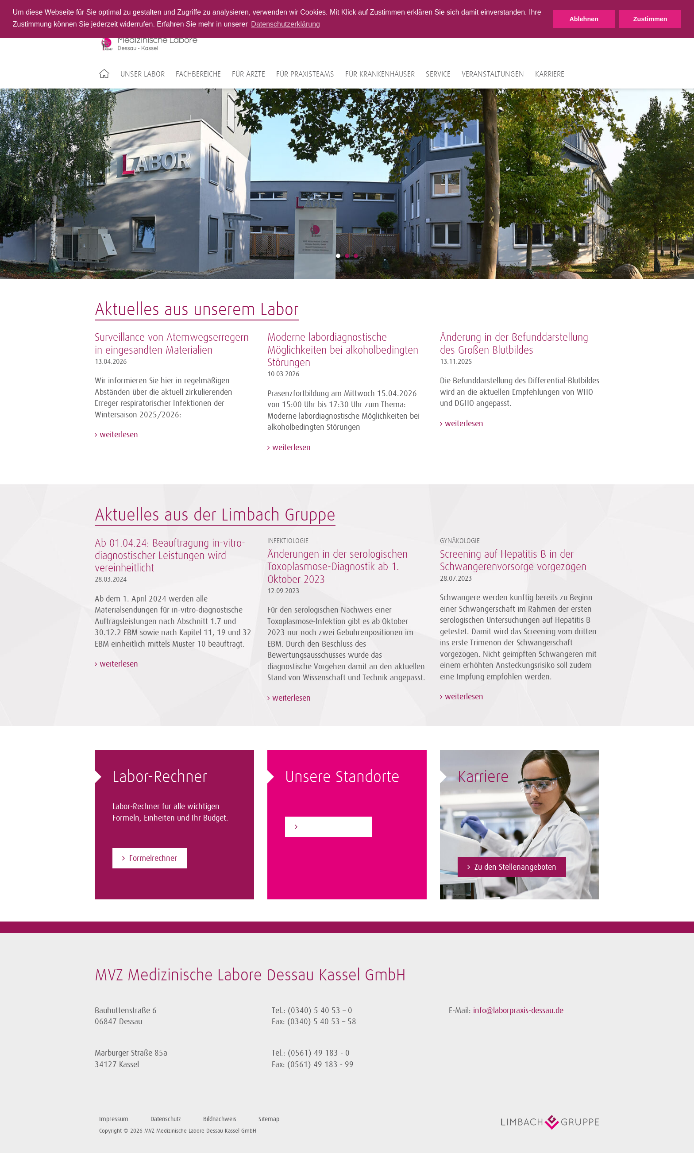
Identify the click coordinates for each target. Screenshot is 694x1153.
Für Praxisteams (305, 74)
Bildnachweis (219, 1119)
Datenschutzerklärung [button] (285, 24)
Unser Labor (142, 74)
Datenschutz (165, 1119)
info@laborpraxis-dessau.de (518, 1010)
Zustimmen (650, 19)
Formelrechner (153, 858)
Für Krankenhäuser (380, 74)
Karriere (549, 74)
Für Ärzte (248, 74)
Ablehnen (583, 19)
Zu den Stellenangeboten (515, 867)
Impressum (113, 1119)
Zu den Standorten (332, 826)
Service (438, 74)
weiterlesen (117, 434)
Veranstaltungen (493, 74)
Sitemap (268, 1119)
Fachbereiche (198, 74)
